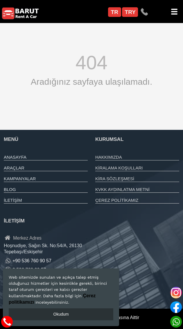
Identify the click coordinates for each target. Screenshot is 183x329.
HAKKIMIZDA (108, 157)
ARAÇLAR (14, 167)
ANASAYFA (15, 157)
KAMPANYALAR (20, 178)
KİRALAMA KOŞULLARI (119, 167)
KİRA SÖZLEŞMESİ (114, 178)
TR (114, 12)
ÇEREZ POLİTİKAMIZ (116, 200)
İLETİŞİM (13, 200)
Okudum (61, 314)
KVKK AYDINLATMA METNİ (122, 189)
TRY (130, 12)
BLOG (10, 189)
